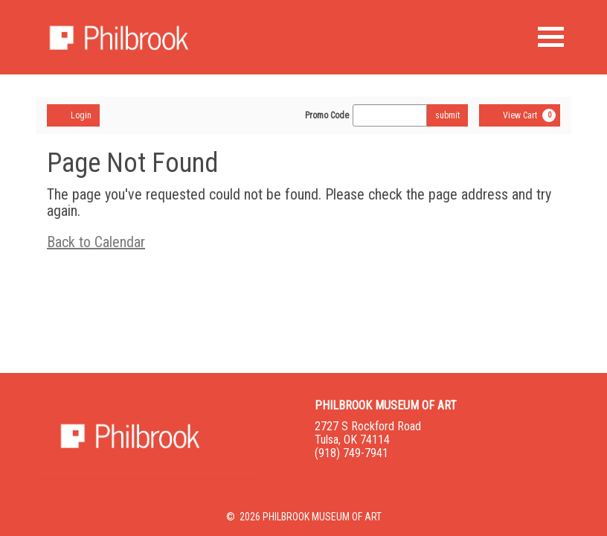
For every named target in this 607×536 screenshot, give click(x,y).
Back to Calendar (96, 242)
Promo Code (327, 115)
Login (73, 115)
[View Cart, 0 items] (519, 115)
